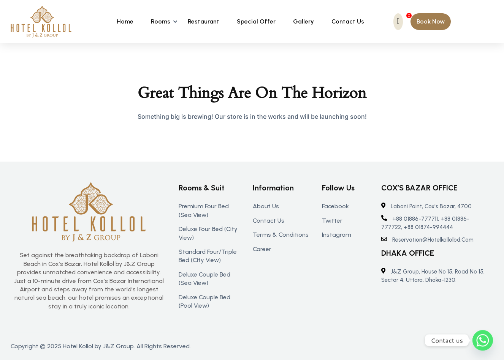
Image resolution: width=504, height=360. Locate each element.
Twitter (332, 220)
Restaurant (203, 21)
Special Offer (256, 21)
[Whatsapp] (482, 340)
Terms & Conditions (281, 234)
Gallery (303, 21)
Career (262, 249)
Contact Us (347, 21)
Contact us (268, 220)
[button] (430, 21)
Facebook (335, 206)
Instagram (336, 234)
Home (125, 21)
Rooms (160, 21)
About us (266, 206)
